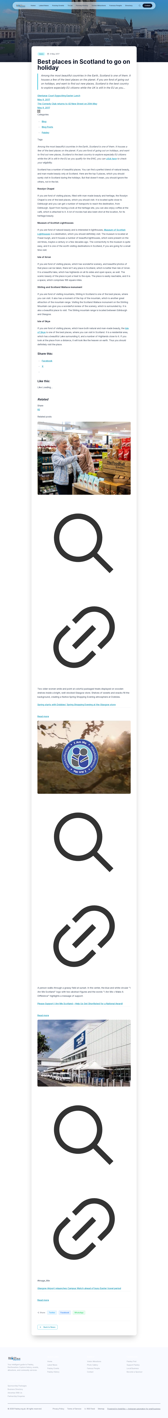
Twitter (52, 1312)
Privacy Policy (58, 1409)
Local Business (134, 1368)
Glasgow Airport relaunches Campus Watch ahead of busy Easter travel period (79, 1288)
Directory (129, 5)
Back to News (47, 1327)
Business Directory (15, 1389)
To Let (70, 5)
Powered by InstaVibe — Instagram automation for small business (133, 1409)
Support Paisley (134, 1365)
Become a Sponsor (134, 1372)
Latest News (44, 5)
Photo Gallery (93, 1365)
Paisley (45, 132)
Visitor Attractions (99, 5)
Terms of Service (74, 1409)
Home (33, 5)
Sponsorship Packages (17, 1386)
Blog (44, 121)
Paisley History (82, 5)
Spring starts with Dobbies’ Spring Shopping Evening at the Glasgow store (76, 704)
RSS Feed (89, 1409)
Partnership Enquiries (17, 1396)
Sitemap (101, 1409)
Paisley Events (58, 5)
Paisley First (132, 1361)
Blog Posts (47, 127)
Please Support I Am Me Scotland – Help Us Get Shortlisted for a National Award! (80, 1003)
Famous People (115, 5)
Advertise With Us (15, 1393)
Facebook (65, 1312)
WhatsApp (79, 1312)
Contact (147, 5)
